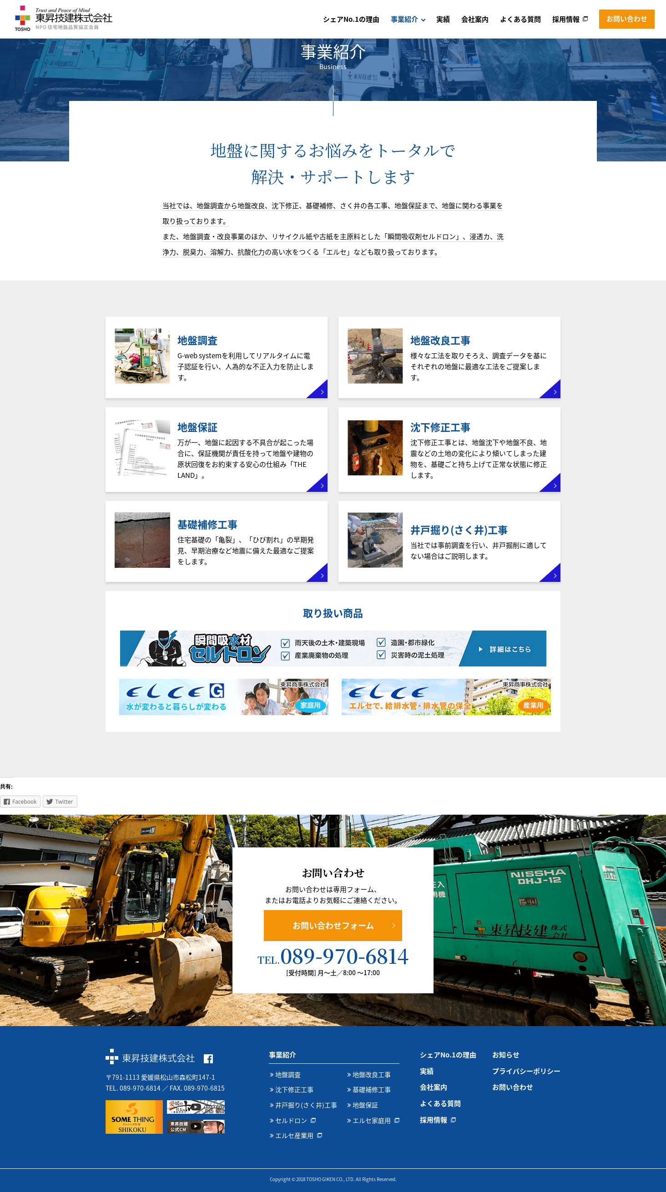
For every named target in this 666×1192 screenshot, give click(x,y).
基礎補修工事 (372, 1089)
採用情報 (566, 19)
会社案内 (475, 19)
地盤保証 (365, 1104)
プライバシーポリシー (526, 1071)
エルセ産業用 (294, 1135)
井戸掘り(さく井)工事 (306, 1104)
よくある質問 (520, 19)
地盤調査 (288, 1074)
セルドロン (291, 1120)
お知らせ (506, 1055)
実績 (443, 19)
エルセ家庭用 (372, 1120)
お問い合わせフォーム (333, 925)
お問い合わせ (626, 19)
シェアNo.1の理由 (351, 19)
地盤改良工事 (372, 1074)
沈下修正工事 (294, 1089)
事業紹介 (404, 19)
